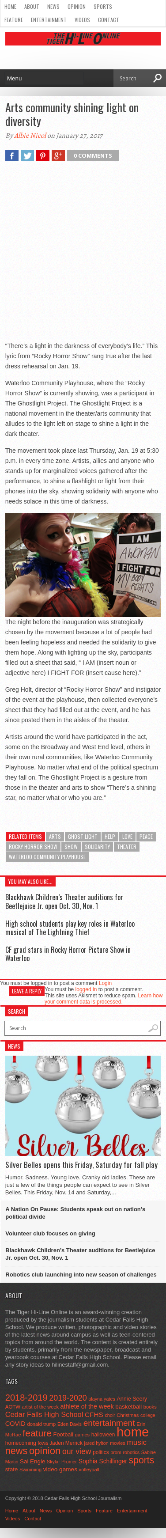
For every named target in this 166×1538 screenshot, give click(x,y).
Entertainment (49, 19)
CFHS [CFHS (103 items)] (94, 1414)
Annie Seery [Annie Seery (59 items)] (132, 1399)
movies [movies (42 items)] (117, 1443)
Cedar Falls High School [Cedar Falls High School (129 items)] (44, 1414)
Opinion (77, 6)
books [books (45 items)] (150, 1406)
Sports (103, 6)
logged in (86, 989)
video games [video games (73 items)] (60, 1469)
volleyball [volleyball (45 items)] (89, 1469)
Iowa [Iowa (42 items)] (43, 1443)
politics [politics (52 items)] (101, 1452)
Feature (13, 19)
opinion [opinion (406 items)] (44, 1450)
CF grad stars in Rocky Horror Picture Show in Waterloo (68, 953)
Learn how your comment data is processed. (103, 999)
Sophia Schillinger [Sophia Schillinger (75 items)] (103, 1461)
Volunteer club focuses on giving (50, 1233)
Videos (82, 19)
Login (105, 983)
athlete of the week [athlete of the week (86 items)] (87, 1406)
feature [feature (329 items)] (37, 1433)
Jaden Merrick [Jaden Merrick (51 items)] (66, 1443)
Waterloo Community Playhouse (47, 856)
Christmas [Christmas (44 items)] (128, 1415)
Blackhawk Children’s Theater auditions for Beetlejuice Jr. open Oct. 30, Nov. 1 (64, 901)
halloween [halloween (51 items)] (103, 1435)
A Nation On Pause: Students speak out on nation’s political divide (75, 1213)
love (127, 836)
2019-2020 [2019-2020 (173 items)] (68, 1398)
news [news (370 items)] (16, 1450)
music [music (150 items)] (137, 1442)
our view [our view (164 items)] (76, 1451)
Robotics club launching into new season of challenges (80, 1274)
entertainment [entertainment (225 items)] (109, 1423)
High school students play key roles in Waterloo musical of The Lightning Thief (70, 927)
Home (10, 6)
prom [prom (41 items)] (115, 1452)
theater (126, 846)
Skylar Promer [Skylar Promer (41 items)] (62, 1461)
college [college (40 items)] (147, 1415)
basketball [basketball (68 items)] (128, 1406)
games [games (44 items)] (82, 1434)
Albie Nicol (30, 135)
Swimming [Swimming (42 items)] (30, 1469)
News (53, 6)
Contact (108, 19)
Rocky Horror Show (33, 846)
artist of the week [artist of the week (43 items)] (40, 1406)
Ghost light (83, 836)
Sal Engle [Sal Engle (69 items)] (32, 1461)
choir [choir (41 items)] (110, 1415)
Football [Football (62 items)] (63, 1434)
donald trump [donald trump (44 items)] (41, 1424)
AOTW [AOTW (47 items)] (12, 1406)
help (110, 836)
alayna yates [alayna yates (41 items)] (101, 1399)
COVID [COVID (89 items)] (15, 1423)
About (31, 6)
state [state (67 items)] (11, 1469)
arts (55, 836)
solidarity (97, 846)
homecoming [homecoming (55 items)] (20, 1443)
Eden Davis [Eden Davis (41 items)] (69, 1424)
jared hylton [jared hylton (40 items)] (96, 1443)
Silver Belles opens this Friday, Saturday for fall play (81, 1164)
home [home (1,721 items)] (133, 1431)
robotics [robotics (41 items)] (131, 1452)
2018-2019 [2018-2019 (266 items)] (26, 1397)
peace (146, 836)
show (71, 846)
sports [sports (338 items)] (142, 1460)
